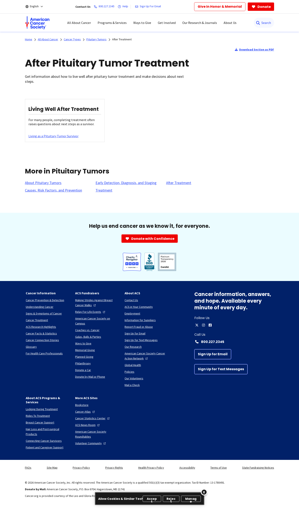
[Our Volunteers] (134, 378)
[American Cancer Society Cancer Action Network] (146, 356)
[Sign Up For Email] (148, 6)
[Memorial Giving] (85, 350)
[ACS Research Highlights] (41, 326)
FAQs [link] (28, 467)
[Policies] (129, 371)
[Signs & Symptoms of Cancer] (44, 313)
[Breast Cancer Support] (40, 422)
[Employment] (132, 313)
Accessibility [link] (187, 467)
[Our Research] (133, 346)
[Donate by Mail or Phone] (90, 376)
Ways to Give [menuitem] (142, 23)
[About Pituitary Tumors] (43, 182)
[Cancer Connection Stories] (42, 340)
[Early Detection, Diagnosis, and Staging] (126, 182)
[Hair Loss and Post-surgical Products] (47, 432)
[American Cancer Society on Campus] (96, 321)
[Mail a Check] (132, 384)
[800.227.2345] (105, 6)
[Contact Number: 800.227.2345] (234, 341)
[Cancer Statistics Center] (92, 418)
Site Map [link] (52, 467)
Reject (171, 499)
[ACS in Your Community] (139, 306)
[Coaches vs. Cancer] (87, 330)
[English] (37, 6)
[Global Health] (133, 365)
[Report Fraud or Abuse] (139, 326)
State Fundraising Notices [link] (258, 467)
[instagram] (203, 325)
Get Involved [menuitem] (167, 23)
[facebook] (210, 325)
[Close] (204, 492)
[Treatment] (104, 190)
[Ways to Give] (83, 343)
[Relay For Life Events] (90, 311)
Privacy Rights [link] (114, 467)
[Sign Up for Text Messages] (221, 369)
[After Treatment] (178, 182)
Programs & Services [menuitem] (112, 23)
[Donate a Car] (83, 370)
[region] (149, 498)
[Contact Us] (131, 300)
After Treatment (122, 39)
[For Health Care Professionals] (44, 353)
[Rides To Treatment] (38, 415)
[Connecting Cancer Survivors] (44, 440)
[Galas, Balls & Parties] (88, 336)
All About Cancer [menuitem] (79, 23)
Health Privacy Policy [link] (151, 467)
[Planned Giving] (84, 356)
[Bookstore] (81, 404)
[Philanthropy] (83, 363)
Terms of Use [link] (218, 467)
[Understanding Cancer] (39, 306)
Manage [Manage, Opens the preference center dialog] (190, 499)
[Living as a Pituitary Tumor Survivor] (53, 136)
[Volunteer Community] (91, 443)
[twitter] (196, 325)
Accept (152, 499)
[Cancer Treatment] (37, 320)
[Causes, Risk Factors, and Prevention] (53, 190)
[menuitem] (37, 22)
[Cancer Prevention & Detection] (45, 300)
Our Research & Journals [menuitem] (199, 23)
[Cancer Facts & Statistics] (41, 333)
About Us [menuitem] (230, 23)
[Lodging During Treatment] (42, 409)
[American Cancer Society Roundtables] (96, 434)
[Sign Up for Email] (212, 354)
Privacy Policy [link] (81, 467)
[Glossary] (31, 346)
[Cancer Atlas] (85, 411)
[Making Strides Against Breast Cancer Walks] (96, 303)
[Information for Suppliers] (140, 320)
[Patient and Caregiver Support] (44, 447)
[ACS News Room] (87, 424)
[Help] (124, 6)
